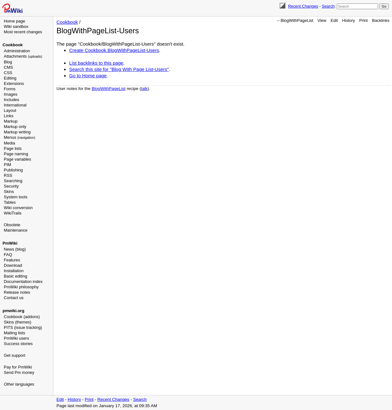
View (321, 20)
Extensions (14, 83)
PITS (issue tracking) (23, 327)
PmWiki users (16, 338)
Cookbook (13, 44)
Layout (10, 110)
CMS (8, 67)
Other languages (19, 384)
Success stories (18, 343)
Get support (14, 355)
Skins (9, 191)
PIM (7, 164)
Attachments (23, 56)
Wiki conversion (18, 207)
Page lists (13, 148)
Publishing (13, 170)
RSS (8, 175)
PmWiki (10, 243)
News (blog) (15, 249)
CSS (8, 72)
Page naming (16, 153)
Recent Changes (303, 6)
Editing (10, 78)
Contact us (13, 297)
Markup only (15, 126)
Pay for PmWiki (18, 367)
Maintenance (15, 230)
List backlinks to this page (96, 63)
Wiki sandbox (16, 26)
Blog (8, 62)
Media (9, 143)
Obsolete (12, 224)
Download (13, 265)
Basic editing (15, 276)
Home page (14, 21)
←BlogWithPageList (295, 20)
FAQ (8, 254)
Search (328, 6)
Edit (334, 20)
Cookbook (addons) (22, 316)
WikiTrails (13, 213)
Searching (13, 180)
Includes (11, 99)
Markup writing (17, 132)
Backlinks (380, 20)
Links (8, 115)
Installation (13, 270)
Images (10, 94)
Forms (10, 88)
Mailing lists (14, 332)
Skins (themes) (17, 322)
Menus (19, 137)
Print (363, 20)
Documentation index (23, 281)
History (348, 20)
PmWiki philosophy (21, 287)
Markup (10, 121)
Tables (10, 202)
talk (144, 88)
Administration (17, 50)
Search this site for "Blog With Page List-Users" (119, 69)
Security (11, 186)
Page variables (17, 159)
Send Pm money (19, 372)
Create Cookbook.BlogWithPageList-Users (114, 50)
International (15, 105)
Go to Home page (88, 75)
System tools (15, 197)
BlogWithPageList (109, 88)
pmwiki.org (13, 310)
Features (12, 260)
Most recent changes (23, 31)
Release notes (17, 292)
